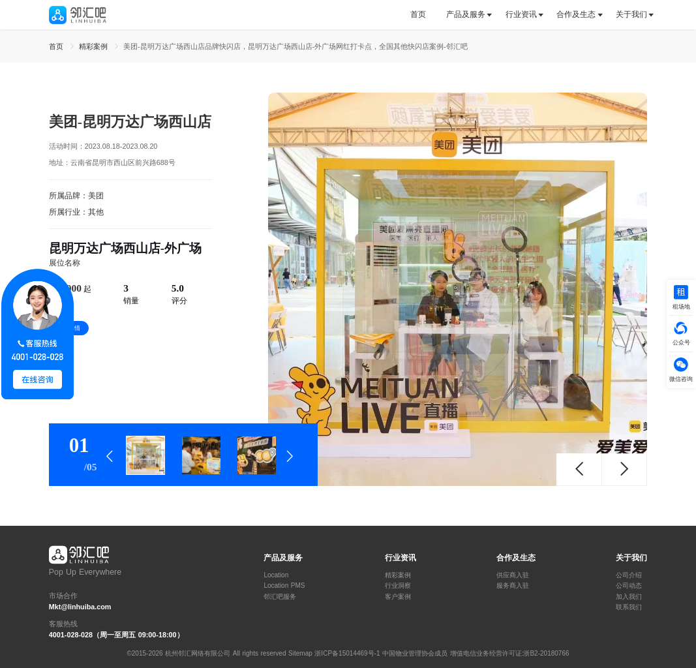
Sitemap (300, 653)
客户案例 (398, 597)
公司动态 (629, 586)
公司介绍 (629, 575)
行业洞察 (398, 586)
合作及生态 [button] (576, 14)
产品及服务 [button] (465, 14)
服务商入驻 (512, 586)
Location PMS (284, 586)
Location (276, 575)
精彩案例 (398, 575)
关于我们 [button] (631, 14)
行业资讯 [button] (521, 14)
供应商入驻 (512, 575)
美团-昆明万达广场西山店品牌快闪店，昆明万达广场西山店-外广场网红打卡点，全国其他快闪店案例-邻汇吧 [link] (295, 46)
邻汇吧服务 (280, 597)
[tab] (423, 15)
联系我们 (629, 607)
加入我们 (629, 597)
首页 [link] (57, 46)
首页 (418, 14)
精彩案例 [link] (94, 46)
